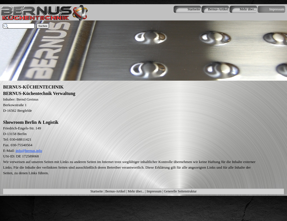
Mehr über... (136, 191)
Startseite (96, 191)
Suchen (42, 25)
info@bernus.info (29, 150)
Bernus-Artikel (115, 191)
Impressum (154, 191)
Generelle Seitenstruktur (180, 191)
